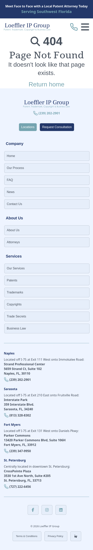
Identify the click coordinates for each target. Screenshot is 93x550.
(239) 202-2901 (20, 380)
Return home (46, 84)
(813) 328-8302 (20, 415)
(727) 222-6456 (20, 486)
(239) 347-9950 (20, 451)
